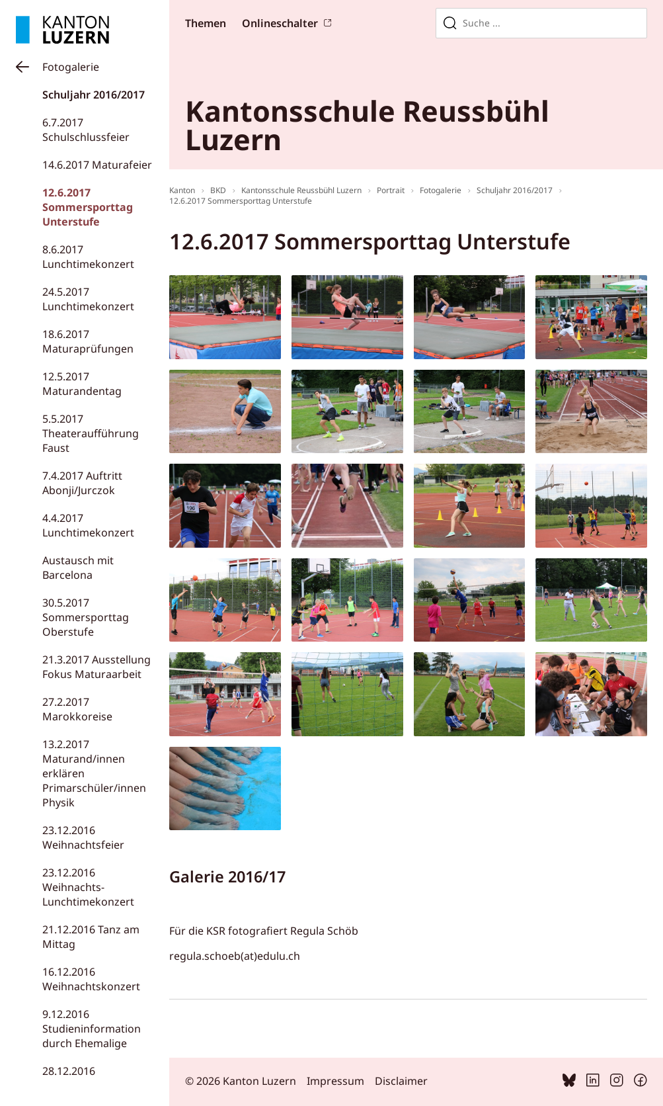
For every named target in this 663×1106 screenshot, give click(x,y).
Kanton (182, 190)
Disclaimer (401, 1081)
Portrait (391, 190)
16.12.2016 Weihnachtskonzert (91, 979)
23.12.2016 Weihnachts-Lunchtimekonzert (88, 887)
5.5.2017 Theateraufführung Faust (90, 433)
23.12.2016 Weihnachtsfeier (83, 837)
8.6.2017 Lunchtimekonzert (88, 256)
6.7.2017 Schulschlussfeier (86, 129)
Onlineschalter (280, 23)
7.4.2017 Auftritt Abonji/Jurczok (82, 482)
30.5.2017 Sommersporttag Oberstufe (85, 617)
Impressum (335, 1081)
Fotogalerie (70, 67)
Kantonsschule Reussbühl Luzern (301, 190)
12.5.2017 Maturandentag (82, 383)
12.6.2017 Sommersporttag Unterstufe (87, 207)
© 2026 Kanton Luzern (240, 1081)
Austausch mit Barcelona (78, 567)
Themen (205, 23)
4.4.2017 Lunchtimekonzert (88, 525)
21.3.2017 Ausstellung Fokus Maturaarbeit (96, 666)
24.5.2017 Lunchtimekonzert (88, 299)
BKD (218, 190)
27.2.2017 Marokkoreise (77, 709)
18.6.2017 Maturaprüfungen (88, 341)
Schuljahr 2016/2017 (93, 94)
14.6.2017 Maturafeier (97, 164)
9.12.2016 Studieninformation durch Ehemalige (91, 1028)
